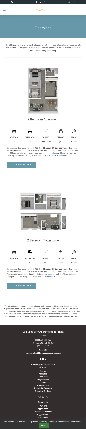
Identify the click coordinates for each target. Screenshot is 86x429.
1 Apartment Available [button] (21, 165)
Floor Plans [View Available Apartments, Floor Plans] (43, 377)
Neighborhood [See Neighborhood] (43, 380)
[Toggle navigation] (4, 9)
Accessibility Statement (43, 388)
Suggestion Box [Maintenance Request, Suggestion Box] (43, 414)
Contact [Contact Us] (43, 382)
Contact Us (43, 350)
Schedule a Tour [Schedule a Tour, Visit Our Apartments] (43, 385)
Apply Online (41, 2)
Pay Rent (43, 406)
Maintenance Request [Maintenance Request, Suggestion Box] (43, 412)
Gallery (43, 371)
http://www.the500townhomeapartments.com (43, 353)
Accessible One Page (43, 391)
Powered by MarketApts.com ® (43, 364)
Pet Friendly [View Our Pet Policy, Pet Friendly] (43, 417)
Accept (44, 425)
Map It (71, 2)
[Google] (44, 359)
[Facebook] (41, 359)
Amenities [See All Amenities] (43, 374)
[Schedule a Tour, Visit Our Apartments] (55, 155)
